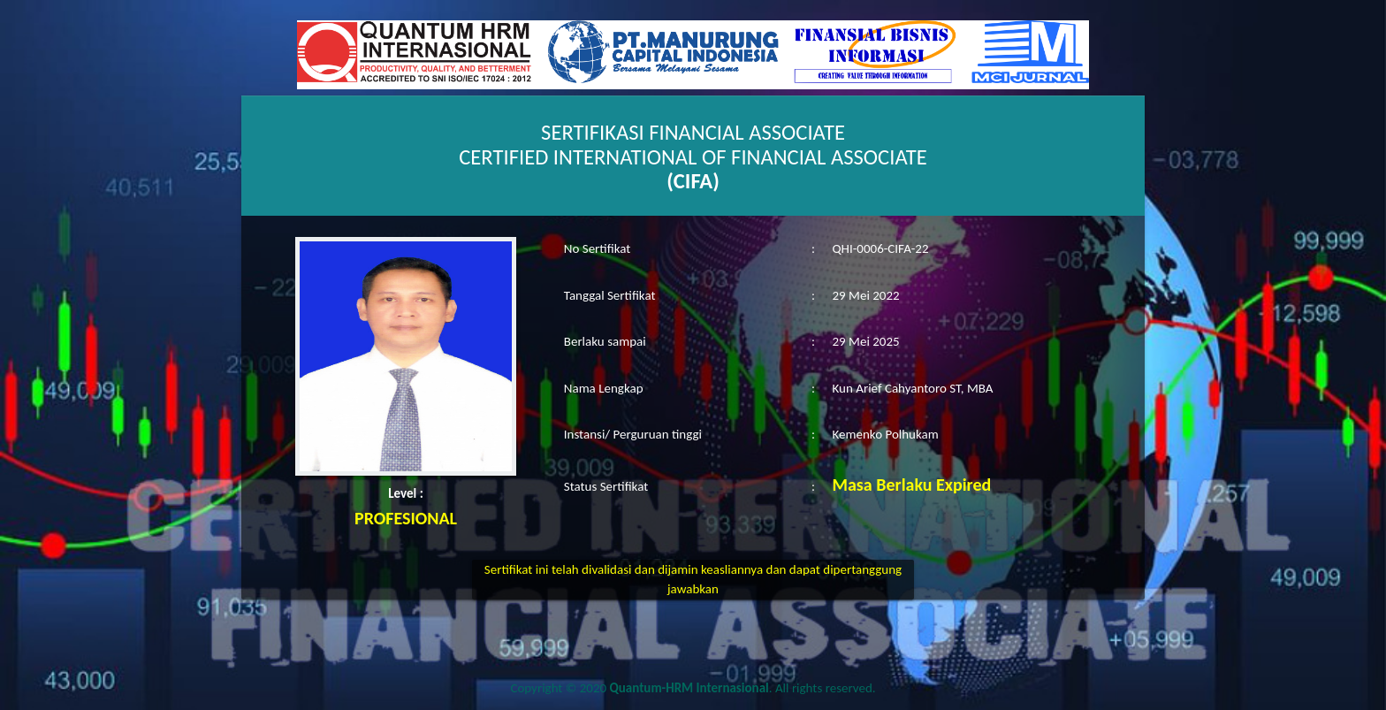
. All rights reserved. (743, 688)
